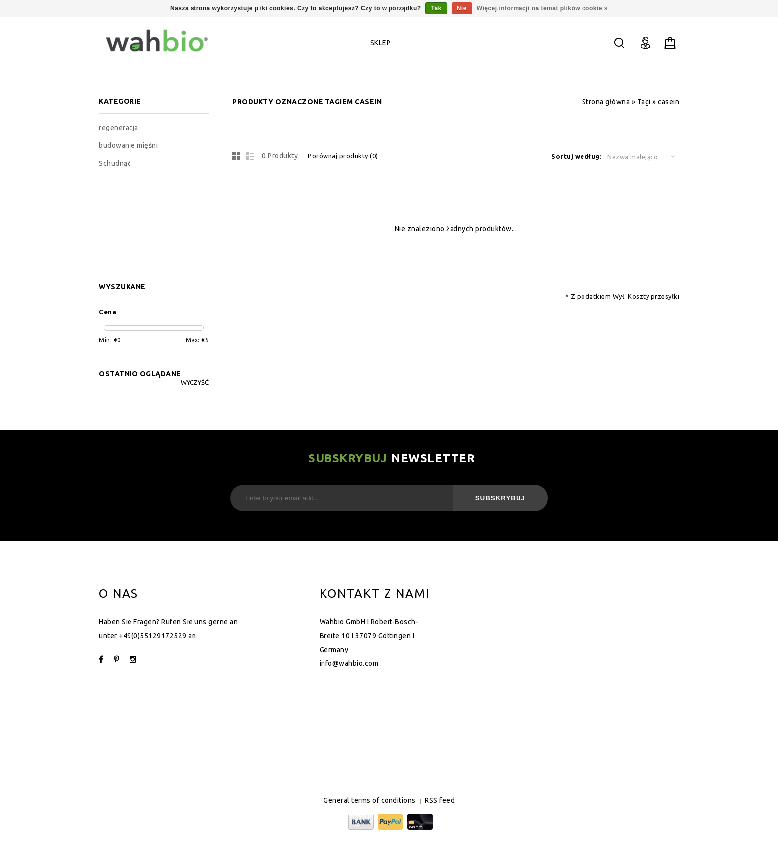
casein (668, 102)
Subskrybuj (500, 498)
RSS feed (439, 800)
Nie (462, 8)
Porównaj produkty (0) (343, 155)
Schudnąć (115, 163)
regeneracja (118, 127)
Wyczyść (195, 382)
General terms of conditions (370, 800)
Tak (436, 8)
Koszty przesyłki (653, 296)
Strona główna (606, 102)
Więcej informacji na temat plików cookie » (542, 8)
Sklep (380, 43)
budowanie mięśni (128, 145)
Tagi (644, 102)
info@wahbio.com (349, 663)
